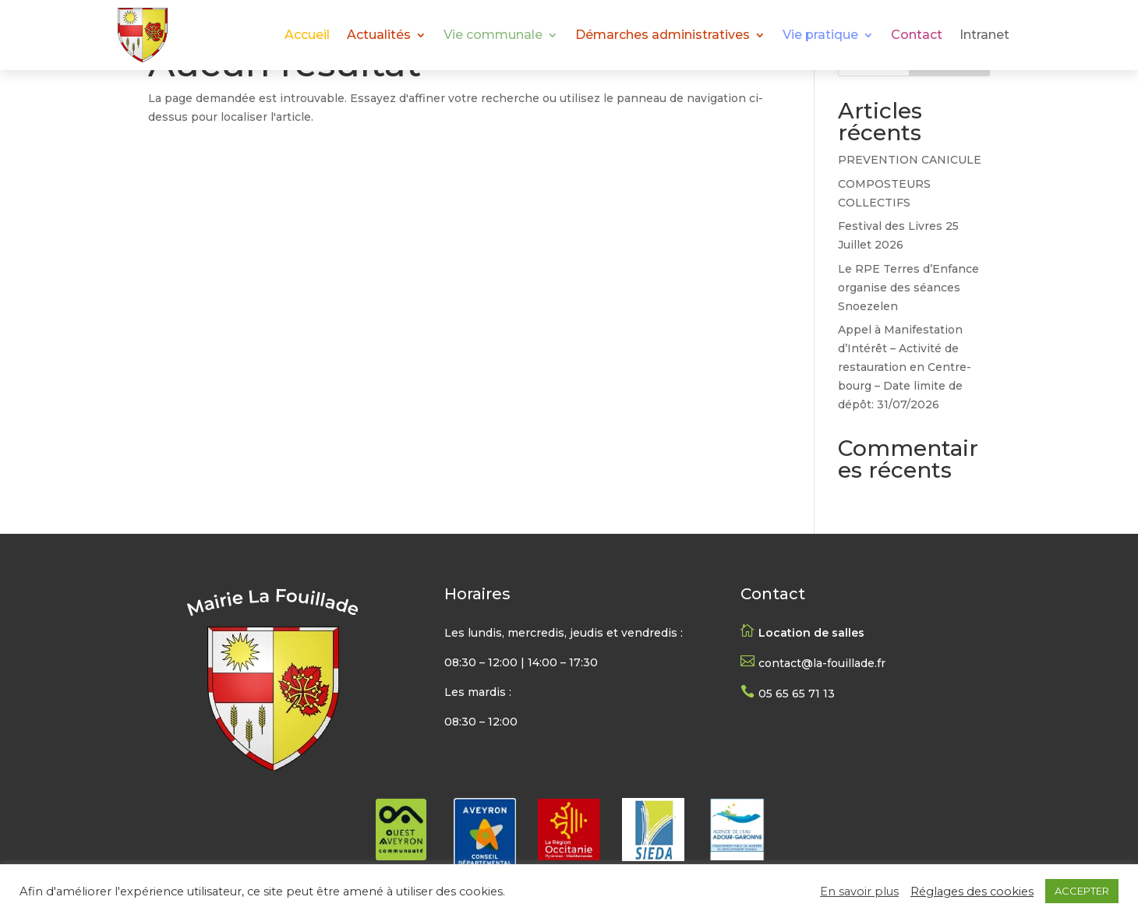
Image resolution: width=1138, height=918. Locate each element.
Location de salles (811, 633)
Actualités (379, 36)
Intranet (984, 36)
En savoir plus (859, 891)
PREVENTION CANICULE (909, 160)
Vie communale (493, 36)
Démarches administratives (662, 36)
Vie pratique (820, 36)
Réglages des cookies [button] (972, 891)
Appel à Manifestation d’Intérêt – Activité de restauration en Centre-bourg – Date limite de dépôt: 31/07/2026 (904, 367)
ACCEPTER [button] (1082, 890)
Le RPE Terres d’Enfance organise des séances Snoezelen (908, 287)
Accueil (307, 36)
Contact (916, 36)
